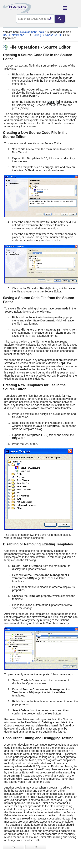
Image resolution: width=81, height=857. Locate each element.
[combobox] (35, 19)
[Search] (62, 19)
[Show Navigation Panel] (70, 8)
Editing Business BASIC (47, 35)
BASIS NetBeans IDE (16, 35)
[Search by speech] (47, 18)
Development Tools (32, 31)
